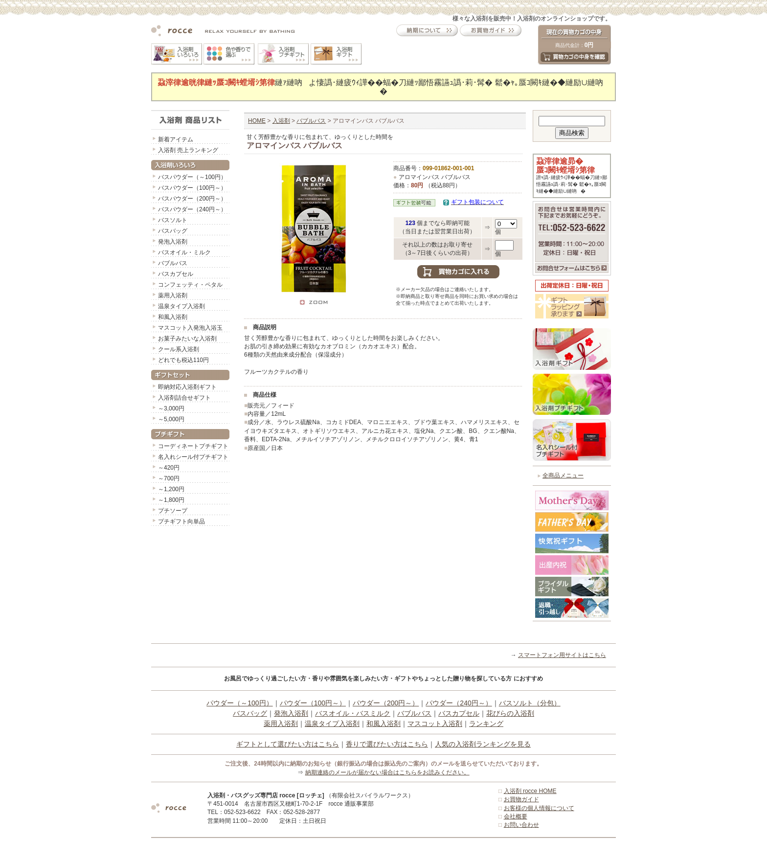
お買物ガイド (521, 799)
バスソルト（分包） (530, 703)
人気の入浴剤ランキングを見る (483, 744)
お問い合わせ (521, 824)
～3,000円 (171, 408)
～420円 (169, 467)
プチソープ (172, 510)
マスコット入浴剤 (434, 723)
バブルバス (172, 263)
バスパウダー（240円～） (192, 209)
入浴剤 (281, 120)
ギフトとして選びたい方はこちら (287, 744)
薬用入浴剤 (172, 295)
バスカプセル (175, 274)
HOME (257, 120)
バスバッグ (172, 230)
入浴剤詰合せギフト (184, 397)
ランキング (486, 723)
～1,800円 (171, 500)
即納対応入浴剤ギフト (187, 387)
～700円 (169, 478)
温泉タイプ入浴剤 (181, 306)
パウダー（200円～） (386, 703)
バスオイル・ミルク (184, 252)
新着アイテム (175, 139)
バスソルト (172, 220)
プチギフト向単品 (181, 521)
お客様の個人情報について (539, 808)
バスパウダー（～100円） (192, 177)
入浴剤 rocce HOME (530, 791)
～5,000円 (171, 419)
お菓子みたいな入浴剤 (187, 338)
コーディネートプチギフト (193, 446)
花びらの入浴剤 (510, 713)
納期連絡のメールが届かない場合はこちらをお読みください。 (387, 772)
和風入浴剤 (172, 317)
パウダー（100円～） (313, 703)
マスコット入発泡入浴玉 (190, 327)
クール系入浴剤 (178, 349)
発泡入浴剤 (172, 241)
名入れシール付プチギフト (193, 456)
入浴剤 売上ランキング (188, 150)
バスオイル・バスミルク (352, 713)
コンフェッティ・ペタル (190, 284)
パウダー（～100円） (239, 703)
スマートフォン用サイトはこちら (562, 655)
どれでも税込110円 (183, 360)
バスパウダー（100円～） (192, 187)
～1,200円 (171, 489)
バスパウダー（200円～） (192, 198)
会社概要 (515, 816)
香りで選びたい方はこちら (387, 744)
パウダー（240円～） (459, 703)
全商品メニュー (563, 475)
